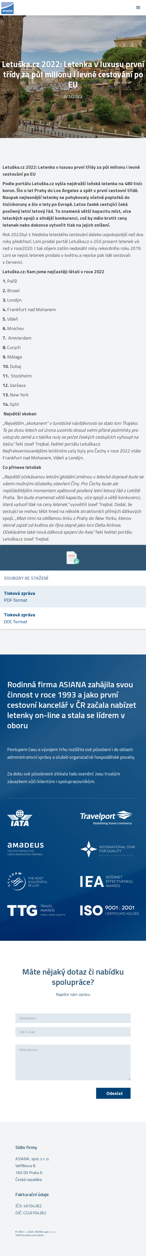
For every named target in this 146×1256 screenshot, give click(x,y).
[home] (65, 7)
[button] (138, 7)
